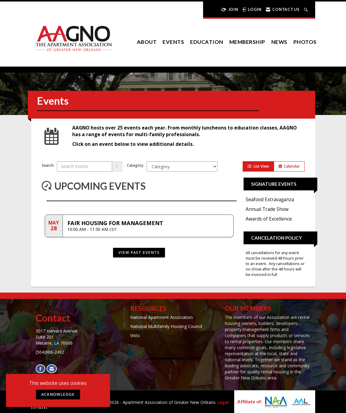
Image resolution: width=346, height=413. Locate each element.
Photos (305, 42)
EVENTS (173, 42)
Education (206, 42)
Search (48, 165)
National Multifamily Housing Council (166, 326)
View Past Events (139, 252)
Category (135, 165)
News (279, 42)
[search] (117, 166)
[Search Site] (306, 9)
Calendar (289, 166)
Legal (223, 402)
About (147, 42)
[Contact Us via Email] (52, 368)
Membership (247, 42)
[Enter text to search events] (84, 166)
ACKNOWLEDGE (58, 394)
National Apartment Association (161, 317)
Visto (135, 335)
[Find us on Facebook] (40, 368)
